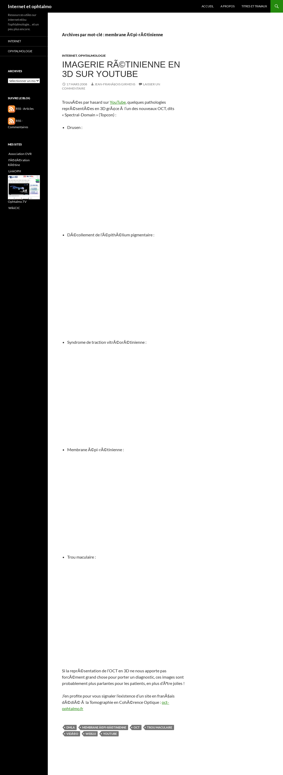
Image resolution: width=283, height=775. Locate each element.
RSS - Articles (21, 109)
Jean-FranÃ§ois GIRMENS (115, 84)
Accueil (208, 6)
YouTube (118, 102)
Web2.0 (91, 733)
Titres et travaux (254, 6)
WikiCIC (14, 208)
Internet (69, 56)
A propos (228, 6)
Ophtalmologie (92, 56)
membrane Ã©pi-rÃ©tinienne (104, 727)
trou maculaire (159, 727)
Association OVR (20, 154)
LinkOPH (14, 171)
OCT (137, 727)
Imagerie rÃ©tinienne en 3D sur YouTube (121, 69)
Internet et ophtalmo (29, 6)
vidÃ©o (72, 733)
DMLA (70, 727)
